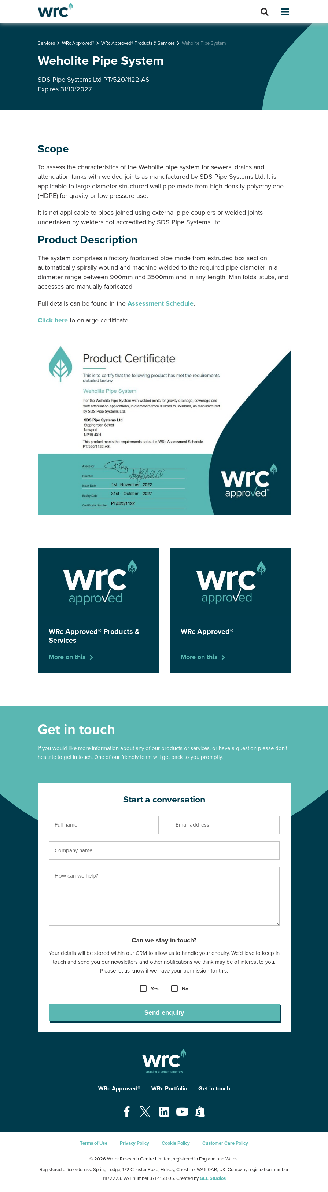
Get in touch (214, 1088)
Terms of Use (93, 1143)
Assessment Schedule (161, 303)
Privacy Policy (134, 1143)
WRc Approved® (78, 43)
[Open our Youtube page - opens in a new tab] (182, 1112)
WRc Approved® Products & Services (138, 43)
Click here (53, 320)
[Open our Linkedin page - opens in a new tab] (164, 1112)
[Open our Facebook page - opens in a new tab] (126, 1112)
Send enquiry (164, 1012)
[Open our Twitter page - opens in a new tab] (144, 1112)
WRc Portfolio (169, 1088)
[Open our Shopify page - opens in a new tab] (200, 1112)
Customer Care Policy (225, 1143)
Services (46, 43)
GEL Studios (213, 1178)
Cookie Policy (176, 1143)
